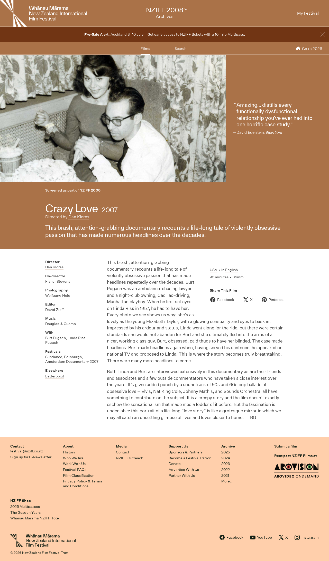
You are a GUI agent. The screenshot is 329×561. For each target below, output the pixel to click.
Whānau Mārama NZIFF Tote (34, 518)
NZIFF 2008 (89, 190)
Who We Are (73, 458)
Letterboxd (54, 376)
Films (145, 48)
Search (180, 48)
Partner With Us (182, 475)
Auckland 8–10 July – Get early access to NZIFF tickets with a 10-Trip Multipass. (164, 34)
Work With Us (74, 463)
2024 (225, 458)
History (69, 452)
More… (226, 481)
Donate (175, 463)
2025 (225, 452)
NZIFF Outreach (129, 458)
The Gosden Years (25, 512)
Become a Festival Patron (190, 458)
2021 (225, 475)
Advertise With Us (184, 469)
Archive (228, 446)
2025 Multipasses (25, 506)
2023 (225, 463)
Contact (17, 446)
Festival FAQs (74, 469)
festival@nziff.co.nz (26, 451)
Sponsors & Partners (186, 452)
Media (121, 446)
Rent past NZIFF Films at (295, 455)
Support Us (178, 446)
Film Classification (78, 475)
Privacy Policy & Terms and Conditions (82, 483)
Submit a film (285, 446)
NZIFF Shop (20, 500)
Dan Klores (78, 216)
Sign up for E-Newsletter (30, 457)
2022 (225, 469)
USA (213, 270)
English (231, 270)
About (68, 446)
